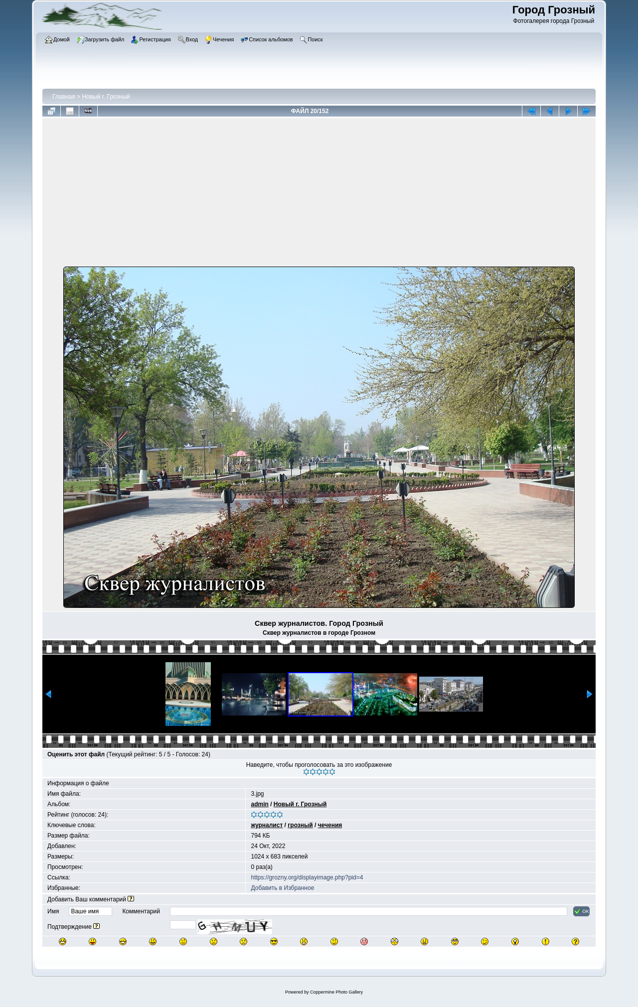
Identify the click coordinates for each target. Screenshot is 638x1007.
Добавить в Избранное (282, 887)
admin (259, 804)
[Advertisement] (319, 194)
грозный (300, 825)
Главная (63, 96)
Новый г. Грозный (106, 96)
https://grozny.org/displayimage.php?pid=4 (307, 877)
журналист (267, 825)
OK (581, 911)
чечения (330, 825)
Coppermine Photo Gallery (336, 992)
